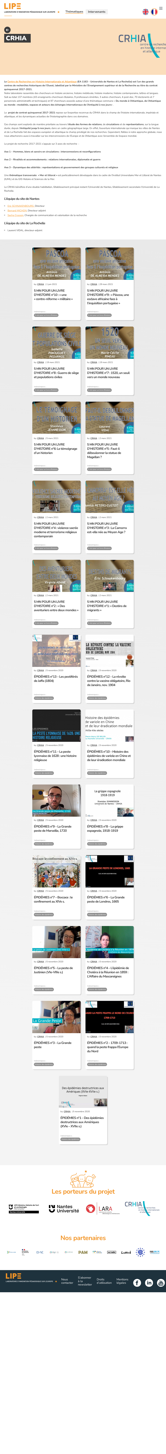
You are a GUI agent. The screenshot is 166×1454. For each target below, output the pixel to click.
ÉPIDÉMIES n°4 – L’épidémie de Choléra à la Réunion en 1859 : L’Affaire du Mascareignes (108, 972)
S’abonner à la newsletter (85, 1281)
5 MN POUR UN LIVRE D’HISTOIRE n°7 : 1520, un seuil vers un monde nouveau (108, 373)
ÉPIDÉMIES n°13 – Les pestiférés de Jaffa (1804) (56, 678)
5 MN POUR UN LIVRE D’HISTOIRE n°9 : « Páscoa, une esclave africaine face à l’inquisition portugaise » (108, 296)
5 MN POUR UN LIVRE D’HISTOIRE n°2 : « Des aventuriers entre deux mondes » (56, 606)
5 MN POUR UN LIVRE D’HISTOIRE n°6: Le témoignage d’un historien (55, 448)
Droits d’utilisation (104, 1281)
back (7, 30)
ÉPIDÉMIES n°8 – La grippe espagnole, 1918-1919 (105, 828)
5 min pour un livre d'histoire (46, 315)
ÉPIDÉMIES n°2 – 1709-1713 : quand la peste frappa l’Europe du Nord (107, 1047)
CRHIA (40, 284)
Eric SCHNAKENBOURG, (21, 206)
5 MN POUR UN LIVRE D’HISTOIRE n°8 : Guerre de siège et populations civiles (56, 373)
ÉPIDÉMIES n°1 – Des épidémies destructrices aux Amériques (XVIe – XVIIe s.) (82, 1122)
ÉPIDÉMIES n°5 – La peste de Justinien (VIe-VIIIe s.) (53, 970)
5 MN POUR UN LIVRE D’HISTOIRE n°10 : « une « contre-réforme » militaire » (53, 294)
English (145, 11)
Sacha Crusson (15, 215)
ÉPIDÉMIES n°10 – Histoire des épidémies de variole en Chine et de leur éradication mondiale (109, 755)
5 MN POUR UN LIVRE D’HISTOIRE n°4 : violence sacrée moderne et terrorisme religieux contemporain (56, 530)
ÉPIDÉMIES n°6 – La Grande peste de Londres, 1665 (106, 899)
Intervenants (96, 12)
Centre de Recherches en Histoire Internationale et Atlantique (42, 81)
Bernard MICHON (17, 210)
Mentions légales (122, 1281)
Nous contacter (67, 1281)
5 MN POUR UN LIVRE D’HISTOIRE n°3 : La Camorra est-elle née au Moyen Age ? (107, 528)
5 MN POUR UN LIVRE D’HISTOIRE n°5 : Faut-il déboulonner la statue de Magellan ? (104, 450)
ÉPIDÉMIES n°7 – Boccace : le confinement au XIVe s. (53, 899)
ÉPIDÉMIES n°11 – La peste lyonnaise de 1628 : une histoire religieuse (55, 755)
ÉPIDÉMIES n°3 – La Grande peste (52, 1045)
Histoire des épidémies (44, 698)
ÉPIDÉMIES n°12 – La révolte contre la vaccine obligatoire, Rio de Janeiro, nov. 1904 (108, 680)
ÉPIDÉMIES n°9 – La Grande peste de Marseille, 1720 (52, 828)
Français (154, 11)
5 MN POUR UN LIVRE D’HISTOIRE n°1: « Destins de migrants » (106, 606)
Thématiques (74, 11)
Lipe (31, 1281)
